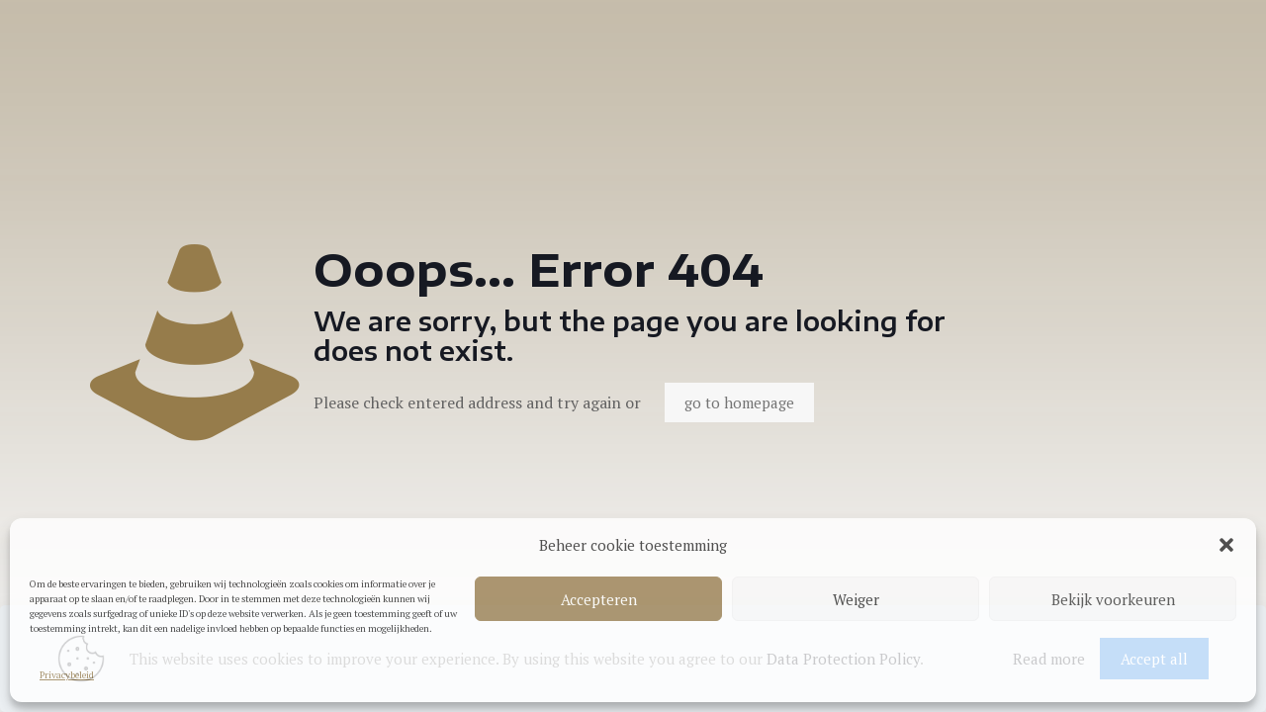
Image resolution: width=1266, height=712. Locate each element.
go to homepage (739, 402)
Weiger (856, 599)
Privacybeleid (67, 674)
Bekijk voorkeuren (1113, 599)
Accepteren (599, 599)
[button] (1226, 545)
